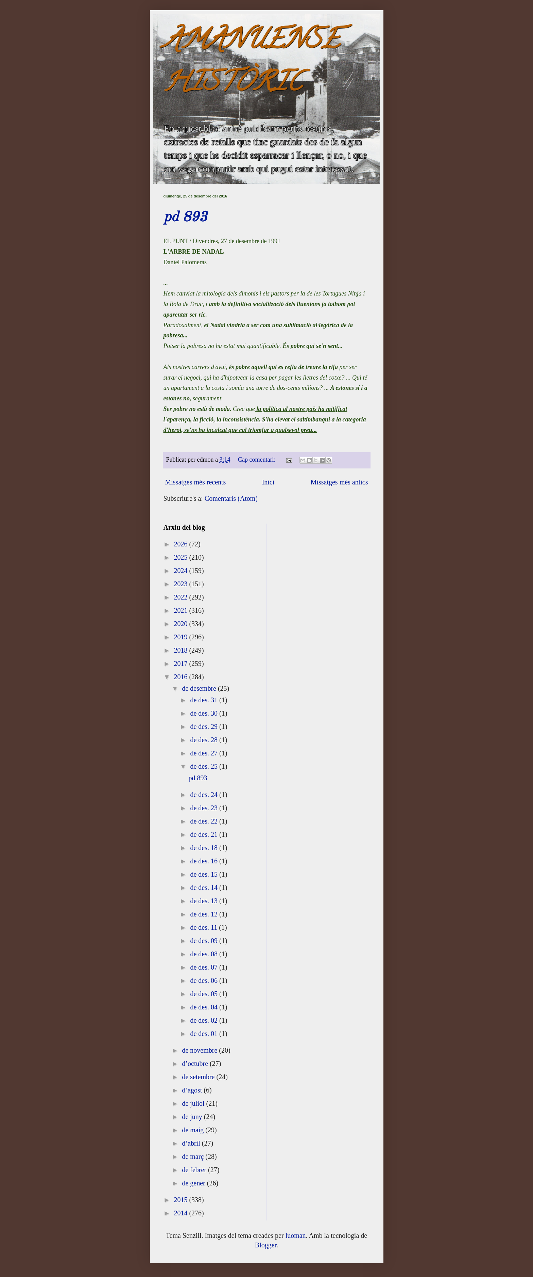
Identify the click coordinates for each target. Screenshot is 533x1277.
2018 (181, 650)
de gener (194, 1183)
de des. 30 (204, 713)
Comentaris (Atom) (231, 498)
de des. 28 (204, 740)
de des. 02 (204, 1020)
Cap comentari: (257, 459)
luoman (296, 1235)
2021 (181, 610)
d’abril (192, 1143)
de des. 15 (204, 874)
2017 (181, 663)
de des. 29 (204, 726)
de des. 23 (204, 808)
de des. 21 (204, 834)
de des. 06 (204, 980)
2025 (181, 557)
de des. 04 (204, 1007)
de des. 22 (204, 821)
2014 (181, 1213)
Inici (268, 482)
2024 (181, 570)
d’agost (193, 1090)
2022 (181, 597)
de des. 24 (204, 794)
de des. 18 (204, 847)
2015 (181, 1199)
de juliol (194, 1103)
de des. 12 (204, 914)
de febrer (195, 1170)
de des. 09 (204, 940)
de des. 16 (204, 861)
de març (193, 1156)
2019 (181, 637)
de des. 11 (204, 927)
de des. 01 (204, 1033)
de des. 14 (204, 887)
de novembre (200, 1050)
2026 (181, 544)
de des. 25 (204, 766)
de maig (193, 1130)
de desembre (200, 688)
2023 (181, 584)
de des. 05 (204, 993)
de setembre (199, 1077)
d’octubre (196, 1063)
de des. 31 (204, 700)
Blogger (265, 1245)
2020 (181, 623)
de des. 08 (204, 954)
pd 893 (185, 217)
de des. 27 (204, 753)
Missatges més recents (195, 482)
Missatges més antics (339, 482)
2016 (181, 677)
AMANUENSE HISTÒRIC (252, 63)
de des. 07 (204, 967)
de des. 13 (204, 901)
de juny (193, 1116)
